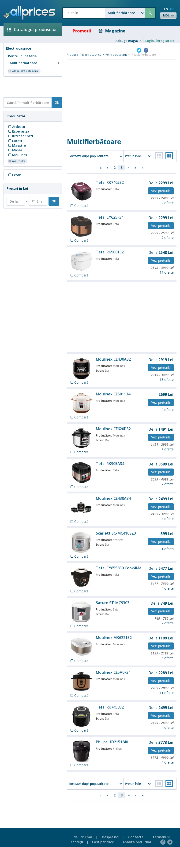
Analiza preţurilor (137, 842)
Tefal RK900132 (110, 252)
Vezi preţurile (161, 191)
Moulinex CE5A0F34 (113, 672)
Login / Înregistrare (160, 41)
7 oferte (167, 237)
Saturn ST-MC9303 (112, 602)
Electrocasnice (18, 48)
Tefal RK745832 (110, 707)
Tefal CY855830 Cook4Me (119, 568)
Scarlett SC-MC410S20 (116, 533)
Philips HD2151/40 (112, 742)
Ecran (14, 175)
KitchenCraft (21, 136)
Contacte (135, 837)
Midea (15, 150)
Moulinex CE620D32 (113, 428)
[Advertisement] (31, 86)
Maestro (17, 145)
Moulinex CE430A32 (113, 359)
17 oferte (167, 272)
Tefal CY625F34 (110, 217)
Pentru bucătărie (22, 56)
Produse (72, 55)
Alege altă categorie (23, 71)
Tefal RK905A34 (110, 463)
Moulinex (17, 155)
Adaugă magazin (128, 41)
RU (171, 9)
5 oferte (167, 658)
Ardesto (16, 126)
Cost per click (103, 842)
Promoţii (78, 31)
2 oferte (167, 203)
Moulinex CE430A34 (113, 498)
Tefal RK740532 (110, 182)
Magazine (111, 31)
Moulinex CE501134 (113, 394)
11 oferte (167, 692)
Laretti (15, 140)
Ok (57, 102)
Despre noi (110, 837)
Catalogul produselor (32, 29)
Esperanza (18, 131)
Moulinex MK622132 (114, 637)
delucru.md (83, 837)
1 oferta (167, 549)
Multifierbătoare (35, 63)
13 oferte (167, 379)
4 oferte (167, 449)
